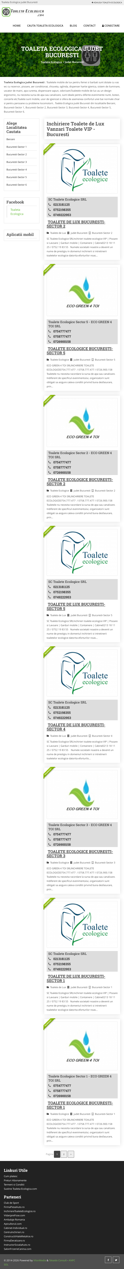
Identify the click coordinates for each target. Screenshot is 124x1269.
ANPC (72, 1260)
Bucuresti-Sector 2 (16, 154)
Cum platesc (10, 1176)
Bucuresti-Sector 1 (16, 146)
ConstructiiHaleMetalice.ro (18, 1236)
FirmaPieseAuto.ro (14, 1207)
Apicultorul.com (13, 1223)
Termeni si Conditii (14, 1184)
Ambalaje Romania (14, 1219)
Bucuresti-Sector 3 (16, 162)
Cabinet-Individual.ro (15, 1227)
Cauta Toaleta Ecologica (45, 25)
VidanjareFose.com (14, 1215)
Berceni (10, 139)
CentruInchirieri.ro (14, 1232)
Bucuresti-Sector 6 (16, 184)
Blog (73, 25)
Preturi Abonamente (15, 1180)
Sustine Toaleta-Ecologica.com (20, 1188)
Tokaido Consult (58, 1260)
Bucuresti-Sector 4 (16, 169)
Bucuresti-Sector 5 (16, 177)
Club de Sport (11, 1202)
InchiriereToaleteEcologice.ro (20, 1211)
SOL (6, 1264)
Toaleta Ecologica (51, 62)
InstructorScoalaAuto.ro (17, 1244)
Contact (89, 25)
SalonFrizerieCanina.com (17, 1248)
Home (17, 25)
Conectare (111, 25)
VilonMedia (39, 1260)
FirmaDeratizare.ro (14, 1240)
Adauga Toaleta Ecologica (107, 2)
